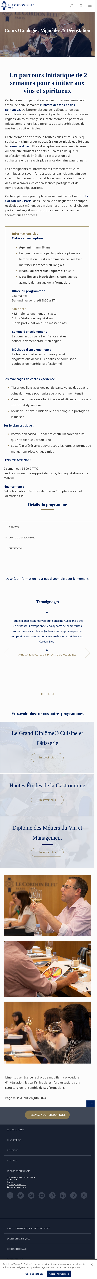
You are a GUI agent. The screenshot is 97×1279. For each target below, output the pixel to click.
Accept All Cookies (59, 1273)
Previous (7, 653)
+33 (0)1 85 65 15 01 (17, 1187)
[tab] (47, 527)
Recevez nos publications (47, 1115)
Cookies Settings (34, 1273)
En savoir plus (47, 757)
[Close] (91, 1264)
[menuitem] (71, 6)
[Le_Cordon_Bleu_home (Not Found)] (18, 6)
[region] (48, 1269)
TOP (90, 1103)
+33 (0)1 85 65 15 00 (17, 1184)
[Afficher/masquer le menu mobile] (90, 6)
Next (88, 653)
